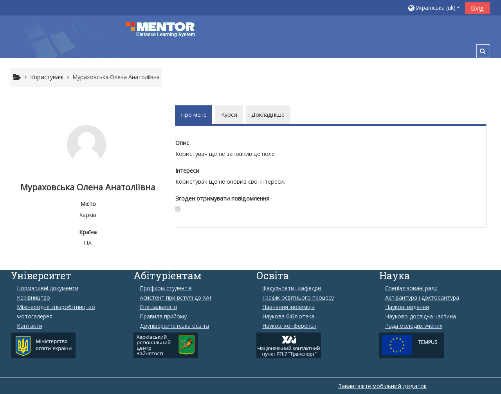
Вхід (477, 8)
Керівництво (33, 297)
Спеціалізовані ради (411, 288)
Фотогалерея (34, 316)
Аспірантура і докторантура (422, 297)
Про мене (194, 114)
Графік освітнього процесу (298, 297)
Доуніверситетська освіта (174, 326)
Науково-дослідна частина (420, 316)
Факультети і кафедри (291, 288)
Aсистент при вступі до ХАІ (175, 297)
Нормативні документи (47, 288)
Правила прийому (163, 316)
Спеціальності (158, 307)
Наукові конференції (289, 326)
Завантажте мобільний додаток (382, 386)
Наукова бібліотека (288, 316)
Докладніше (268, 114)
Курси (229, 114)
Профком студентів (166, 288)
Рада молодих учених (413, 326)
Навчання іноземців (288, 307)
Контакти (29, 326)
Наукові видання (407, 307)
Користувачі (46, 77)
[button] (433, 8)
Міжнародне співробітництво (56, 307)
